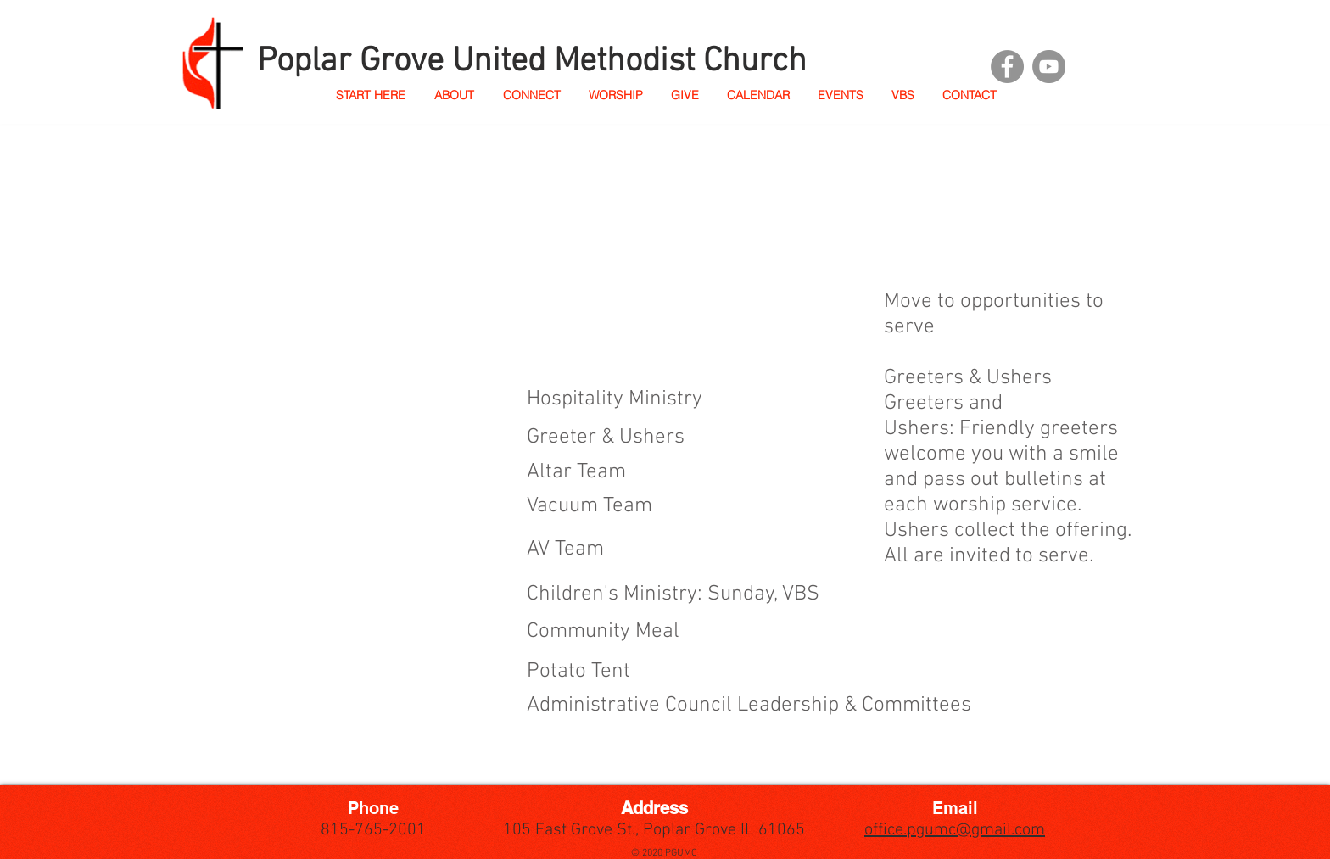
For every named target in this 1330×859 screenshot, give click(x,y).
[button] (453, 95)
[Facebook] (1007, 66)
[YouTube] (1048, 66)
